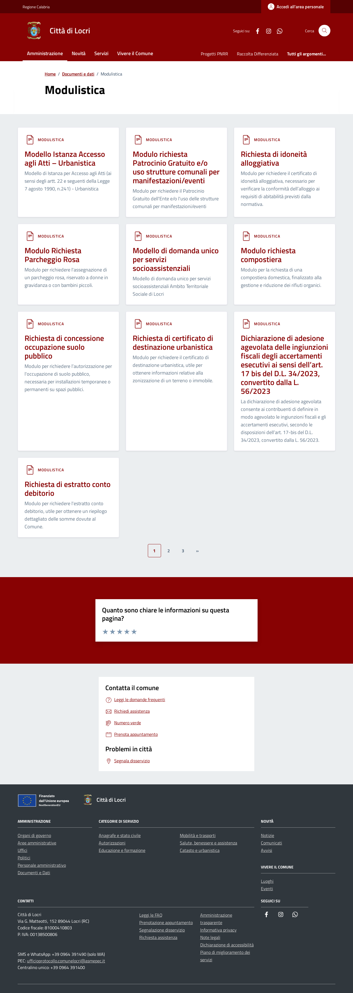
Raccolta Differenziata (257, 53)
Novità (78, 53)
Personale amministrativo (42, 865)
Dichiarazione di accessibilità (227, 944)
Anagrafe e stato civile (120, 835)
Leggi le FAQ (150, 915)
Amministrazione (45, 53)
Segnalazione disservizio (162, 930)
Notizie (267, 835)
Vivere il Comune (135, 53)
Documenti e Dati (34, 872)
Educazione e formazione (122, 850)
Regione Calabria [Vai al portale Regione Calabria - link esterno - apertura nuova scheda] (36, 7)
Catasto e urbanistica (200, 850)
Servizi (101, 53)
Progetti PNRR (214, 53)
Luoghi (267, 881)
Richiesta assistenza (158, 937)
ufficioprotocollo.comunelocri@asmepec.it (66, 960)
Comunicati (271, 842)
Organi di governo (34, 835)
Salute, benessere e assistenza (208, 842)
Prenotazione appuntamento (166, 922)
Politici (24, 857)
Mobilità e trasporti (198, 835)
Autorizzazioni (112, 842)
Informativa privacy (218, 930)
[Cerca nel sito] (324, 31)
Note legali (210, 937)
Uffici (22, 850)
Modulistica (51, 139)
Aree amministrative (37, 842)
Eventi (267, 888)
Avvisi (266, 850)
